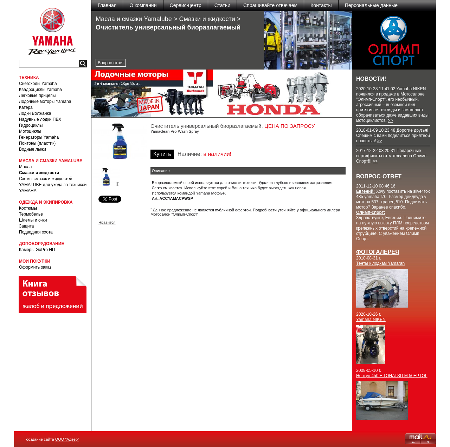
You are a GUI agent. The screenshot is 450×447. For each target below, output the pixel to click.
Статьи (222, 5)
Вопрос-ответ (111, 62)
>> (390, 120)
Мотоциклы (30, 131)
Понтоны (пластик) (37, 143)
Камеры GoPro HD (37, 249)
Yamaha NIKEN (371, 319)
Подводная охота (36, 232)
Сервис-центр (185, 5)
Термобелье (31, 214)
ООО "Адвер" (67, 439)
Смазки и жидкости (39, 172)
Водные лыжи (32, 149)
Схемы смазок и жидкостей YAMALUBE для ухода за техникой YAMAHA (52, 184)
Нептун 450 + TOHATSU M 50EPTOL (392, 375)
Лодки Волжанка (35, 113)
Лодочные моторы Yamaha (45, 101)
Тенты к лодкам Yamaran (380, 263)
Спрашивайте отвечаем (270, 5)
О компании (142, 5)
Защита (26, 226)
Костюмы (28, 208)
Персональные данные (371, 5)
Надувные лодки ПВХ (40, 119)
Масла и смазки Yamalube (134, 18)
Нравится (107, 222)
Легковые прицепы (37, 95)
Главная (107, 5)
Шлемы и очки (33, 220)
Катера (26, 107)
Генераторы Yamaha (39, 137)
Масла (25, 166)
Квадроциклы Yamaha (40, 89)
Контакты (321, 5)
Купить (162, 154)
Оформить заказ (35, 267)
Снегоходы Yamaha (38, 83)
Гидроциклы (31, 125)
